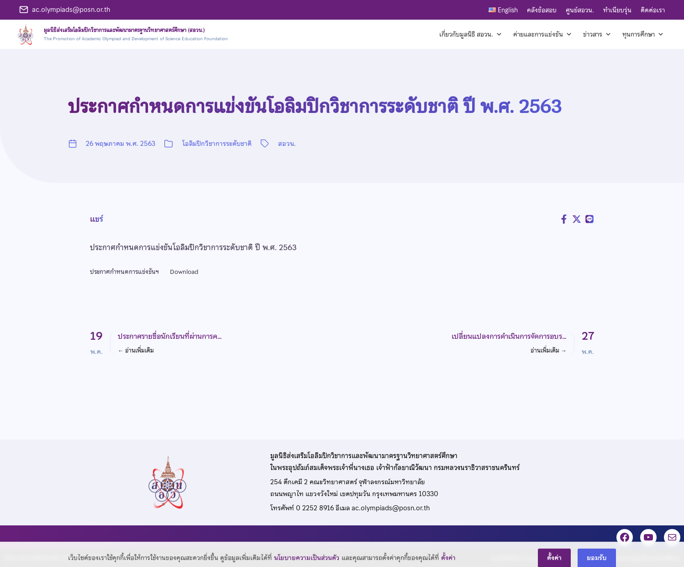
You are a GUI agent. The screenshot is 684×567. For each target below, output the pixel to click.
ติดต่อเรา (653, 10)
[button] (211, 343)
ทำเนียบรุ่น (617, 10)
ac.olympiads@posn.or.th (71, 9)
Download (184, 272)
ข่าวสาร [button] (597, 34)
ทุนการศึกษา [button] (643, 34)
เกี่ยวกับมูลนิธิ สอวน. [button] (470, 34)
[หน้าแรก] (121, 34)
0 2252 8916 (315, 508)
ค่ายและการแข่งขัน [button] (542, 34)
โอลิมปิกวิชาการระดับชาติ (217, 143)
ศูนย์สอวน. (580, 10)
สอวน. (287, 143)
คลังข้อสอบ (542, 10)
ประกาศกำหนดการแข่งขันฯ (124, 272)
